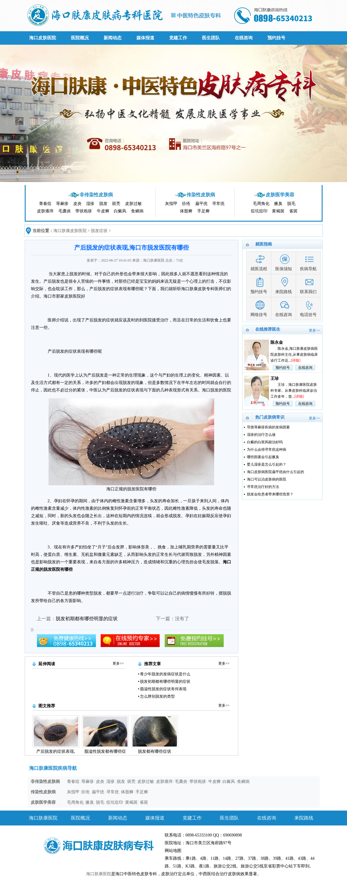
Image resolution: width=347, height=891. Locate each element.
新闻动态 (113, 37)
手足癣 (203, 211)
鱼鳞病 (137, 211)
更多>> (118, 663)
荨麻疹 (62, 203)
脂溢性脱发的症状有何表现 (163, 689)
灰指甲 (171, 203)
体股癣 (186, 211)
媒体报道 (145, 37)
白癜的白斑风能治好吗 (265, 442)
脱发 (103, 203)
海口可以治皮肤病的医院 (266, 479)
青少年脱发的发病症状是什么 (165, 674)
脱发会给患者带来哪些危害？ (270, 494)
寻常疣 (218, 203)
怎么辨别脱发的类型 (157, 696)
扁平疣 (201, 203)
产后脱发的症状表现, (55, 751)
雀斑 (293, 211)
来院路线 (303, 817)
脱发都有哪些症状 (154, 751)
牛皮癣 (103, 211)
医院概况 (80, 37)
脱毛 (291, 203)
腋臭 (278, 203)
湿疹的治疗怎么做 (261, 435)
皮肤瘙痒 (45, 211)
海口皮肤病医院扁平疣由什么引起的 (275, 472)
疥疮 (186, 203)
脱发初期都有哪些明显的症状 (87, 618)
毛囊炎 (64, 211)
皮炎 (77, 203)
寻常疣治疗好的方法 (263, 487)
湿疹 (90, 203)
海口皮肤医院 (42, 37)
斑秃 (116, 203)
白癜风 (120, 211)
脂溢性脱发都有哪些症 (105, 751)
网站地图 (173, 850)
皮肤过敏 (133, 203)
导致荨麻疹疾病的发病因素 (268, 427)
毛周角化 (261, 203)
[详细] (296, 360)
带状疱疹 (83, 211)
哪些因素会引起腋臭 (263, 457)
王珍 (274, 378)
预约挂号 (276, 37)
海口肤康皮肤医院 (70, 230)
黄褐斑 (278, 211)
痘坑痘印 (259, 211)
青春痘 (45, 203)
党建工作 (178, 37)
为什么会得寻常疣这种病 (266, 449)
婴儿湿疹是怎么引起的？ (266, 464)
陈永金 (276, 342)
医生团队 (211, 37)
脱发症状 (99, 230)
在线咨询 (244, 37)
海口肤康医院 (43, 817)
